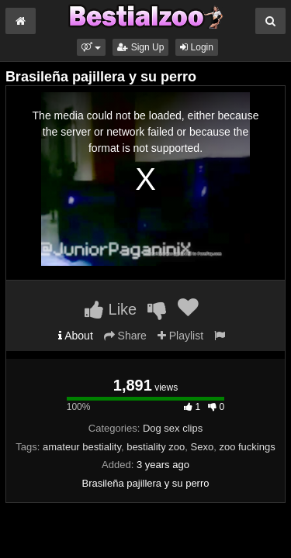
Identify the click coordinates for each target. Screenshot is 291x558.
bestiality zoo (155, 447)
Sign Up (140, 47)
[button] (91, 47)
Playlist (180, 335)
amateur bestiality (82, 447)
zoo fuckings (247, 447)
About (75, 335)
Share (125, 335)
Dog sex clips (173, 428)
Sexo (202, 447)
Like (111, 309)
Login (196, 47)
